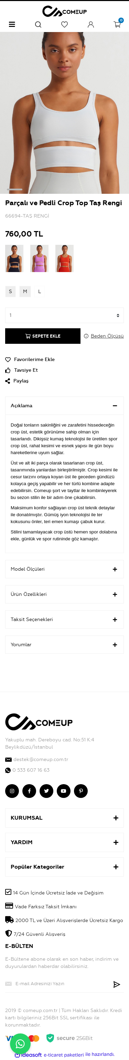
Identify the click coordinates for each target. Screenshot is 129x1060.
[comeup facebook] (29, 791)
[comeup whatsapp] (64, 770)
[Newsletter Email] (57, 983)
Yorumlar (64, 644)
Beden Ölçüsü (107, 336)
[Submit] (117, 983)
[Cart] (117, 24)
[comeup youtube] (64, 791)
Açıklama (64, 405)
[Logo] (64, 10)
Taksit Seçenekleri (64, 619)
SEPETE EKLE (43, 336)
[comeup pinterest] (81, 791)
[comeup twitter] (46, 791)
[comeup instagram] (12, 791)
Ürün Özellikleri (64, 594)
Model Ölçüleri (64, 569)
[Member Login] (91, 24)
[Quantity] (64, 315)
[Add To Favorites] (64, 359)
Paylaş (17, 381)
